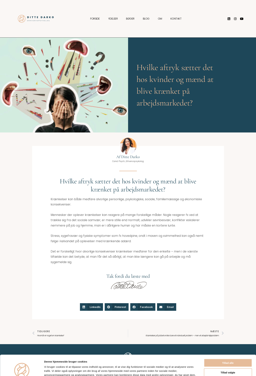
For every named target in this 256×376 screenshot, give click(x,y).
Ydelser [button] (113, 18)
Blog (146, 18)
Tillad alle (228, 342)
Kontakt (176, 18)
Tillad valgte (228, 351)
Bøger (130, 18)
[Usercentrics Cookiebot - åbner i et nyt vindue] (22, 369)
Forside (95, 18)
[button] (91, 307)
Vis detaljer (175, 369)
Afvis (228, 361)
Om (160, 18)
